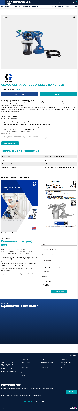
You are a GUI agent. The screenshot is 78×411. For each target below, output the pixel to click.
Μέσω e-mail (45, 267)
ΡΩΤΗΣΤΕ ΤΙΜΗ (59, 291)
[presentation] (60, 283)
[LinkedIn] (47, 401)
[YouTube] (43, 401)
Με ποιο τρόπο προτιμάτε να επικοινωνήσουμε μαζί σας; (59, 264)
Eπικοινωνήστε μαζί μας (68, 370)
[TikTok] (51, 401)
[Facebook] (39, 401)
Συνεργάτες (24, 370)
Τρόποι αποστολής (46, 367)
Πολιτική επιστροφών (67, 362)
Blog (62, 367)
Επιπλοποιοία (10, 9)
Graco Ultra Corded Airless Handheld (26, 9)
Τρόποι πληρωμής (46, 370)
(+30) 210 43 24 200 (9, 368)
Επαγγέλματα (25, 359)
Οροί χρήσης (64, 359)
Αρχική (3, 9)
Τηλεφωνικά (59, 267)
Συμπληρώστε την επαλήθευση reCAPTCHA (44, 284)
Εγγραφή (71, 391)
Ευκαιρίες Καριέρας (47, 362)
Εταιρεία (43, 359)
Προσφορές (24, 367)
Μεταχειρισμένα (26, 362)
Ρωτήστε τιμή (58, 94)
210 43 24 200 (19, 94)
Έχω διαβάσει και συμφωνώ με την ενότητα (21, 395)
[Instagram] (36, 401)
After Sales (24, 372)
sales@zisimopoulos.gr (9, 371)
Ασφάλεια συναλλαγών (68, 364)
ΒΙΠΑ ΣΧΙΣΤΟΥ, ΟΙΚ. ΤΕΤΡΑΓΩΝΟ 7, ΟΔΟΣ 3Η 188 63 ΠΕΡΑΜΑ (8, 364)
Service (23, 364)
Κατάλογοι (24, 375)
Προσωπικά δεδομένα (47, 364)
